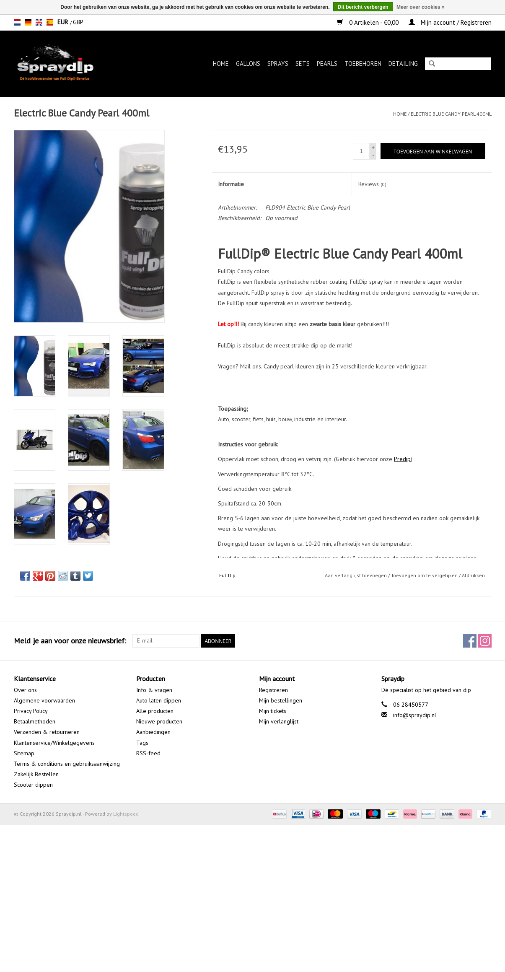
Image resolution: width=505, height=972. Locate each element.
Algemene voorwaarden (44, 700)
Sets (302, 63)
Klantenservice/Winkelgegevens (54, 742)
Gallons (248, 63)
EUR (63, 22)
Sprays (277, 63)
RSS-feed (148, 753)
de (28, 22)
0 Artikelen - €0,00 (368, 22)
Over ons (25, 690)
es (50, 22)
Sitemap (24, 753)
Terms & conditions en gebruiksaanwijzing (67, 763)
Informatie (231, 184)
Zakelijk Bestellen (36, 774)
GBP (78, 22)
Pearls (327, 63)
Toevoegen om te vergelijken (425, 575)
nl (17, 22)
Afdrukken (473, 575)
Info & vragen (154, 690)
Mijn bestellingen (280, 700)
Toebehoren (362, 63)
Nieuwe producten (159, 721)
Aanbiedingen (153, 732)
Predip (402, 459)
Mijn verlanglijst (278, 721)
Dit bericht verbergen (363, 7)
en (39, 22)
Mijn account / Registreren (450, 22)
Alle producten (155, 711)
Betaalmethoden (34, 721)
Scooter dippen (33, 784)
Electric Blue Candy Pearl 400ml (451, 114)
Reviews (372, 184)
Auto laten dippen (158, 700)
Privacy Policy (31, 711)
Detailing (403, 63)
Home (221, 63)
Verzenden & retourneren (47, 732)
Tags (142, 742)
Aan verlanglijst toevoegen (356, 575)
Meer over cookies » (420, 7)
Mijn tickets (272, 711)
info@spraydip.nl (414, 715)
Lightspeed (126, 814)
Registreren (273, 690)
